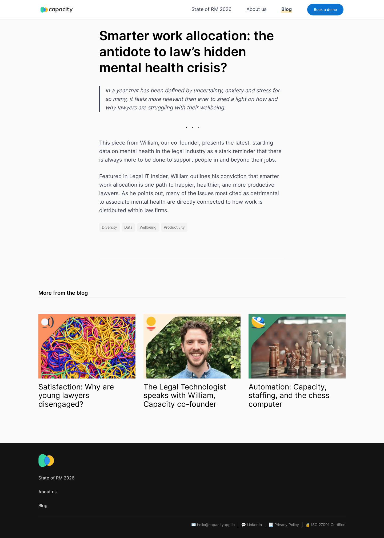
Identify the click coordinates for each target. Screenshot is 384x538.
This (104, 142)
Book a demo (325, 9)
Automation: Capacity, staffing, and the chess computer (289, 396)
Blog (286, 9)
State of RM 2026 (211, 9)
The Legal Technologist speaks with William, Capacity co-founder (184, 396)
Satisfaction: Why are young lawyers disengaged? (76, 396)
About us (256, 9)
